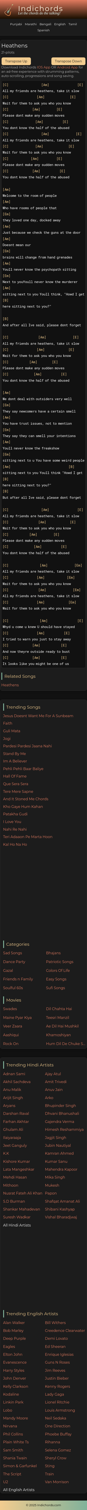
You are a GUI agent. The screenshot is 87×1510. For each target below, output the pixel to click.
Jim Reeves (55, 1370)
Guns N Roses (57, 1362)
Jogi (7, 739)
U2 (5, 1482)
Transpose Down (68, 61)
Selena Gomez (58, 1450)
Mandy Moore (15, 1418)
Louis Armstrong (60, 1410)
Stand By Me (14, 754)
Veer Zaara (12, 1026)
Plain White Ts (16, 1442)
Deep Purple (14, 1338)
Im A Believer (15, 761)
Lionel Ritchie (57, 1402)
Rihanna (52, 1442)
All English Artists (18, 1490)
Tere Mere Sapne (18, 791)
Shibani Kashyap (60, 1209)
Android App (67, 67)
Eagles (9, 1346)
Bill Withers (55, 1323)
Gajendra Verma (59, 1122)
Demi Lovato (56, 1338)
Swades (10, 1009)
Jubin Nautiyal (58, 1145)
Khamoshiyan (58, 1035)
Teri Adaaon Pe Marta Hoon (28, 837)
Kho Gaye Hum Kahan (23, 807)
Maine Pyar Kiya (17, 1018)
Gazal (8, 970)
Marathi (31, 24)
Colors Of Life (58, 970)
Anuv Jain (54, 1090)
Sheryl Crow (55, 1458)
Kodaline (11, 1394)
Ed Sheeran (55, 1346)
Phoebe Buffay (58, 1434)
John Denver (14, 1378)
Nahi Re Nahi (15, 829)
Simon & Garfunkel (20, 1466)
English (60, 24)
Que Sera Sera (15, 784)
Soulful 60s (13, 988)
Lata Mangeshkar (18, 1169)
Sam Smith (13, 1450)
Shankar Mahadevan (21, 1209)
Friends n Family (18, 979)
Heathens (10, 685)
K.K (6, 1153)
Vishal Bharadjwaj (61, 1217)
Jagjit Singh (55, 1138)
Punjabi (16, 24)
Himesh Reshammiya (64, 1129)
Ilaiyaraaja (12, 1138)
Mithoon (10, 1185)
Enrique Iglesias (59, 1354)
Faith (7, 723)
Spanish (43, 30)
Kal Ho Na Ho (15, 844)
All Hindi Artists (17, 1225)
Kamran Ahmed (59, 1153)
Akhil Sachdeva (17, 1082)
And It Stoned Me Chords (25, 799)
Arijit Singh (13, 1098)
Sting (50, 1466)
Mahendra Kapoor (61, 1169)
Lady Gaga (54, 1394)
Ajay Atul (53, 1074)
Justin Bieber (57, 1378)
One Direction (57, 1426)
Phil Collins (13, 1434)
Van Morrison (57, 1482)
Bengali (45, 24)
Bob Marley (13, 1331)
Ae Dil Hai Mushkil (62, 1026)
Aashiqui (11, 1035)
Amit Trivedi (56, 1082)
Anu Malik (12, 1090)
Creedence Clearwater (65, 1331)
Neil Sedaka (55, 1418)
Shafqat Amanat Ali (62, 1201)
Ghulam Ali (13, 1129)
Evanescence (15, 1362)
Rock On (11, 1044)
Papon (51, 1193)
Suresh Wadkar (17, 1217)
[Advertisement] (42, 894)
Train (49, 1474)
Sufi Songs (55, 988)
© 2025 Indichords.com (43, 1505)
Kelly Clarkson (15, 1386)
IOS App (43, 67)
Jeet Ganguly (15, 1145)
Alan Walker (14, 1323)
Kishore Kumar (16, 1161)
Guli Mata (11, 731)
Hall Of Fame (15, 776)
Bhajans (53, 953)
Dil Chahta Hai (59, 1009)
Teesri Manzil (57, 1018)
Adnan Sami (14, 1074)
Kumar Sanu (56, 1161)
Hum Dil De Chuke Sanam (66, 1044)
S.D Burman (14, 1201)
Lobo (7, 1410)
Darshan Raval (16, 1113)
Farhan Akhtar (16, 1122)
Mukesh (52, 1185)
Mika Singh (55, 1177)
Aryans (9, 1106)
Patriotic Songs (59, 962)
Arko (49, 1098)
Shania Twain (15, 1458)
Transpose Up (16, 61)
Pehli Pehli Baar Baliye (23, 769)
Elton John (13, 1354)
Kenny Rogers (57, 1386)
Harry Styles (13, 1370)
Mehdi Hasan (15, 1177)
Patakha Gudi (15, 814)
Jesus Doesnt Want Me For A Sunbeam (38, 716)
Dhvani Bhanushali (62, 1113)
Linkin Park (13, 1402)
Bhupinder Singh (60, 1106)
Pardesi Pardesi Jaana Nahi (27, 746)
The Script (12, 1474)
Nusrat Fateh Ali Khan (22, 1193)
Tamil (73, 24)
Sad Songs (12, 953)
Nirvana (10, 1426)
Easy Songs (56, 979)
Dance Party (14, 962)
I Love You (12, 822)
